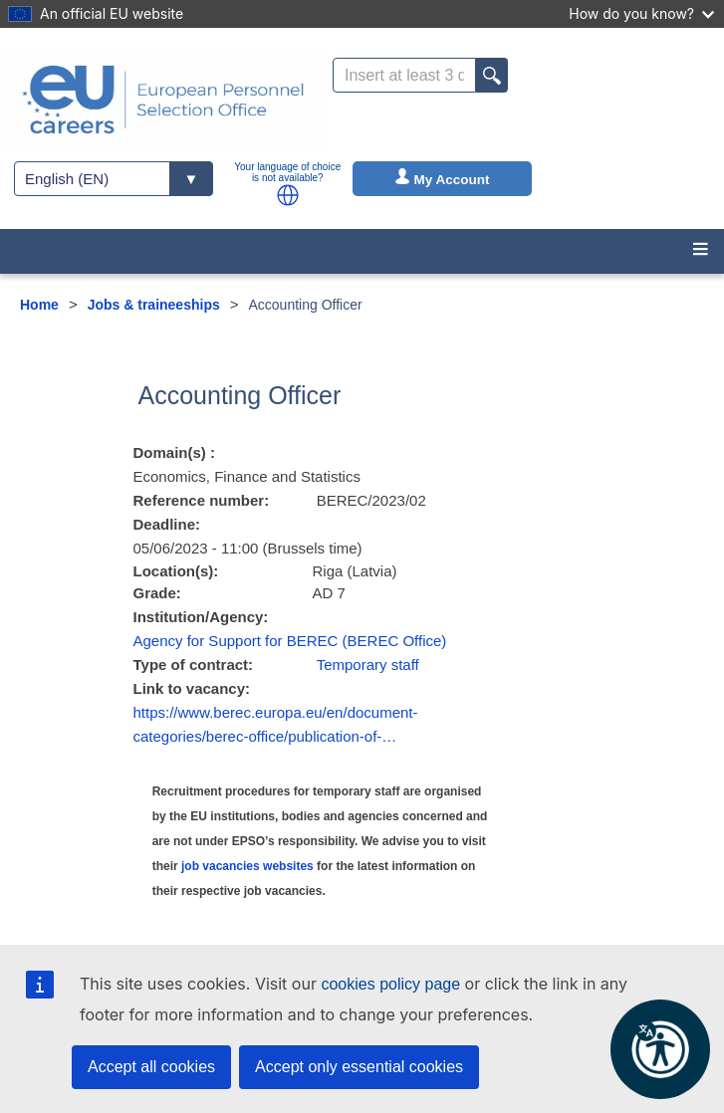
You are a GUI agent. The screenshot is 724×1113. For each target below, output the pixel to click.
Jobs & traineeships (154, 305)
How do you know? (641, 13)
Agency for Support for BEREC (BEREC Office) (290, 640)
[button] (288, 195)
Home (39, 305)
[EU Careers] (163, 99)
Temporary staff (368, 664)
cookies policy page (390, 984)
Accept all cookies (151, 1066)
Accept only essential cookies (359, 1066)
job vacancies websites (247, 866)
